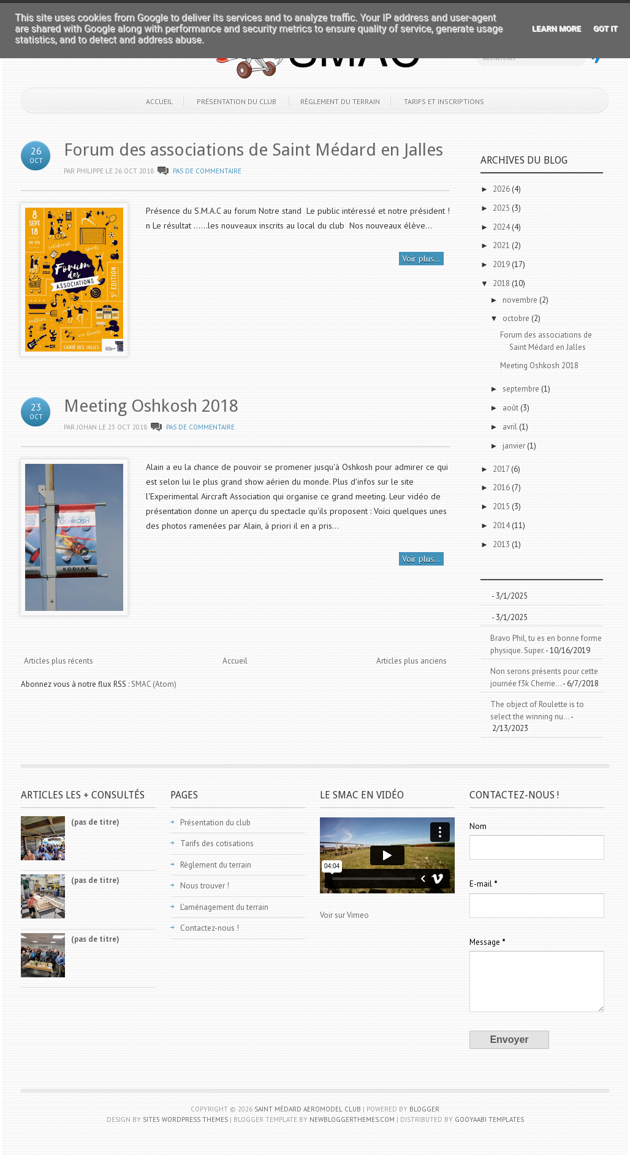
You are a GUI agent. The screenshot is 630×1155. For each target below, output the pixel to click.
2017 (502, 469)
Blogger (424, 1109)
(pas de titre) (95, 822)
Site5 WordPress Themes (185, 1119)
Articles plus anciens (411, 661)
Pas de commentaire (207, 171)
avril (511, 427)
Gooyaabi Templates (489, 1119)
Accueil (159, 101)
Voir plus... (421, 258)
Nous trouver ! (204, 885)
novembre (521, 300)
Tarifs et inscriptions (444, 101)
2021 (502, 245)
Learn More (556, 28)
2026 (502, 189)
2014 (502, 525)
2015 (502, 506)
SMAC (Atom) (153, 684)
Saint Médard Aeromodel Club (307, 1109)
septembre (522, 389)
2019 (502, 264)
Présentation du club (236, 101)
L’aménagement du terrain (224, 907)
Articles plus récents (58, 661)
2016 (502, 487)
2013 (502, 544)
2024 (502, 227)
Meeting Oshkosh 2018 (151, 406)
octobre (517, 318)
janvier (515, 446)
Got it (605, 28)
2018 (502, 283)
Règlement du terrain (340, 101)
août (511, 408)
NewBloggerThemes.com (352, 1119)
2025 (502, 208)
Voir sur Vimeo (344, 915)
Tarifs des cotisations (217, 843)
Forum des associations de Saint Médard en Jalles (253, 150)
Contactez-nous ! (209, 928)
